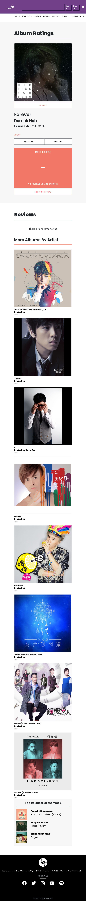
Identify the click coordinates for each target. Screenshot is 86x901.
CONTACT (58, 870)
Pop (16, 314)
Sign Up (75, 7)
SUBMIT (65, 16)
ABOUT (6, 870)
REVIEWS (56, 16)
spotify (43, 105)
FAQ (30, 870)
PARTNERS (42, 870)
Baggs (34, 837)
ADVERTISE (75, 870)
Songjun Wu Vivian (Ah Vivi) (46, 814)
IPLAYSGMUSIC (78, 16)
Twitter (58, 141)
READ (17, 16)
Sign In (67, 7)
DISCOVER (27, 16)
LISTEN (46, 16)
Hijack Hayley (38, 825)
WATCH (37, 16)
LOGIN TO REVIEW (43, 192)
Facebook (29, 141)
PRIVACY (19, 870)
